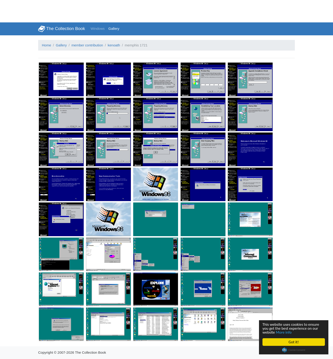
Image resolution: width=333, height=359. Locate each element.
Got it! (294, 342)
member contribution (87, 45)
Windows (98, 28)
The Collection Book (61, 28)
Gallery (114, 28)
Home (46, 45)
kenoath (114, 45)
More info (284, 332)
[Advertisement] (84, 10)
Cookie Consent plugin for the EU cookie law (293, 350)
